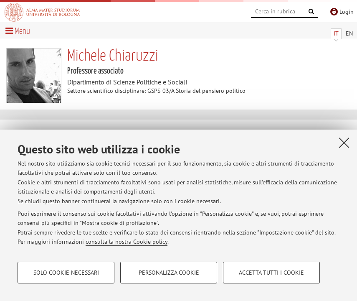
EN (349, 33)
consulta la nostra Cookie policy (126, 241)
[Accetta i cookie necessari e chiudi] (344, 142)
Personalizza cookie (169, 272)
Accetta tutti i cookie (271, 272)
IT (336, 33)
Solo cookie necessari (66, 272)
